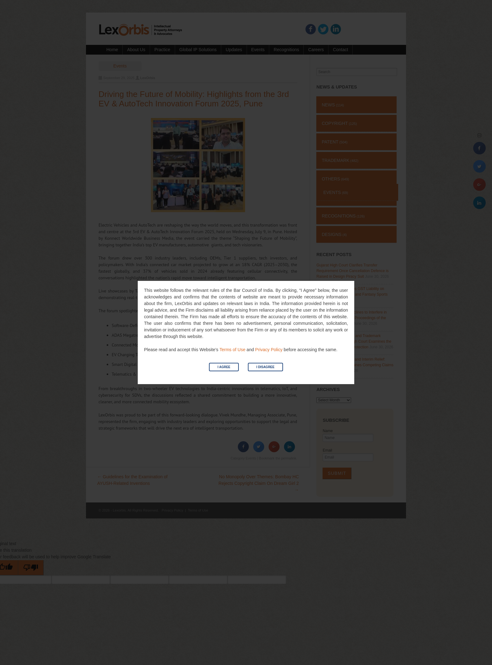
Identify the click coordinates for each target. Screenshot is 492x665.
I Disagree (265, 367)
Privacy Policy (268, 349)
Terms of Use (232, 349)
